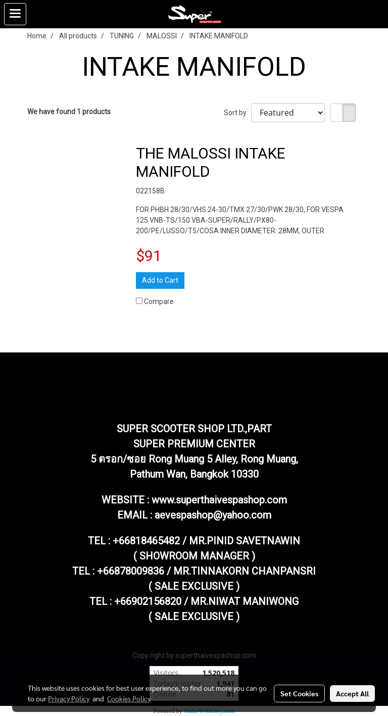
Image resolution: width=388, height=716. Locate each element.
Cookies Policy (129, 698)
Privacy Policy (68, 698)
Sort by (237, 113)
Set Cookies (299, 693)
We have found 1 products (69, 112)
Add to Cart (160, 280)
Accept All (352, 693)
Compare (159, 301)
